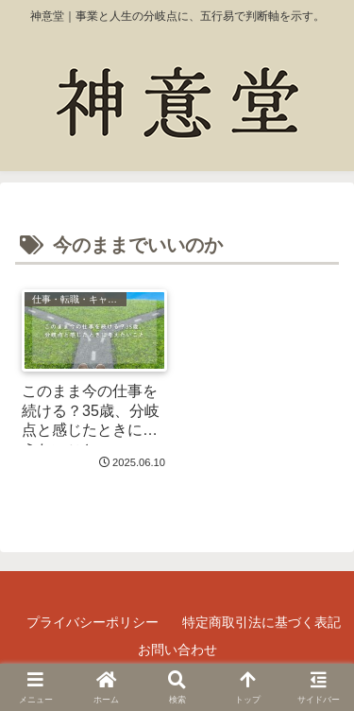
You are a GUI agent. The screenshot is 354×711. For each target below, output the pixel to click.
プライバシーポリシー (92, 622)
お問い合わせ (177, 649)
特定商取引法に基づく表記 (261, 622)
